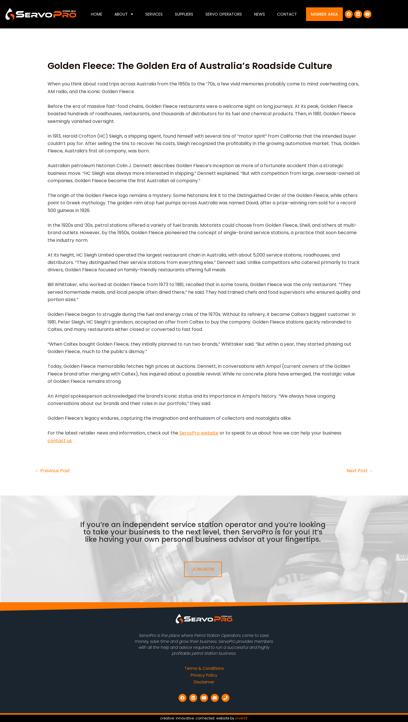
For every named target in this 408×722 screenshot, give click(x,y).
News (259, 14)
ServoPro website (198, 433)
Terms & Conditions (204, 668)
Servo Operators (223, 14)
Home (96, 14)
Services (154, 14)
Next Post (360, 471)
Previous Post (52, 471)
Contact (287, 14)
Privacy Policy (204, 675)
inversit (241, 718)
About (123, 14)
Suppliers (184, 14)
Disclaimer (204, 682)
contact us (60, 440)
